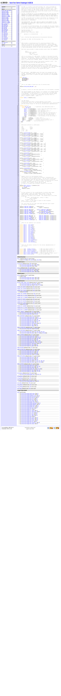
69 (36, 320)
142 (40, 373)
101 (24, 326)
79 (37, 328)
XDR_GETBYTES (5, 29)
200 (34, 340)
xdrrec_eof (30, 303)
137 (33, 377)
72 (27, 325)
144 (37, 407)
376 (35, 315)
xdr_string (31, 285)
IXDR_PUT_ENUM (5, 20)
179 (32, 361)
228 (45, 382)
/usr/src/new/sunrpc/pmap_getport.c (29, 454)
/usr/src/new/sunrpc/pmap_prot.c (28, 455)
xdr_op (3, 53)
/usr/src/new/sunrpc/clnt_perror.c (28, 446)
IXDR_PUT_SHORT (5, 23)
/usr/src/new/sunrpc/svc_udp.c (27, 375)
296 (37, 404)
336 (39, 370)
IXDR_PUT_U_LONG (6, 24)
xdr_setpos (4, 46)
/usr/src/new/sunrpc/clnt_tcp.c (27, 370)
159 (39, 362)
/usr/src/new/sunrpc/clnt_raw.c (27, 369)
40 (38, 446)
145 (40, 391)
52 (36, 471)
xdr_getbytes (5, 38)
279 (41, 334)
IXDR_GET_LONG (5, 14)
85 (37, 367)
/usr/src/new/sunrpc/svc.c (26, 459)
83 (37, 385)
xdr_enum (30, 280)
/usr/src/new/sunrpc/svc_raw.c (27, 394)
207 (26, 341)
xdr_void (30, 268)
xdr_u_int (30, 271)
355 (40, 424)
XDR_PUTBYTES (5, 34)
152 (31, 413)
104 (37, 419)
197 (37, 417)
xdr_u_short (31, 276)
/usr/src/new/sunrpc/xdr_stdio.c (28, 321)
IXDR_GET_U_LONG (6, 17)
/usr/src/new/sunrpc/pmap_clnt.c (28, 451)
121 (37, 394)
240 (37, 402)
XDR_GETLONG (4, 30)
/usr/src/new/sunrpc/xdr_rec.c (27, 320)
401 (37, 363)
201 (33, 352)
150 (40, 418)
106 (37, 369)
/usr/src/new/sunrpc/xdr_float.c (28, 382)
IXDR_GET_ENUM (5, 13)
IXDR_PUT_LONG (5, 21)
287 (37, 378)
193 (41, 381)
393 (35, 363)
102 (28, 317)
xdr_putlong (4, 44)
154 (29, 438)
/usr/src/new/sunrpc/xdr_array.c (28, 467)
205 (35, 345)
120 (35, 381)
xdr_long (30, 272)
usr (11, 2)
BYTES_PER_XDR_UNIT (6, 11)
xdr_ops (3, 50)
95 (37, 412)
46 (37, 450)
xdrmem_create (30, 297)
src (14, 2)
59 (37, 321)
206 (34, 343)
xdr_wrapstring (32, 286)
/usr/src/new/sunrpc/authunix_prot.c (29, 445)
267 (38, 368)
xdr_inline (4, 42)
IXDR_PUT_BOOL (5, 19)
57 (37, 319)
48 (37, 444)
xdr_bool (30, 279)
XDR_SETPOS (4, 36)
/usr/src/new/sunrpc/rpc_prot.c (27, 314)
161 (39, 410)
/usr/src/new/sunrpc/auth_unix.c (28, 368)
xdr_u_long (31, 273)
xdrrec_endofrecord (32, 301)
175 (37, 421)
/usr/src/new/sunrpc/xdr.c (26, 315)
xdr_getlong (4, 40)
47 (37, 448)
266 (36, 334)
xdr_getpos (4, 41)
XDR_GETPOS (4, 31)
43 (39, 453)
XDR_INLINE (4, 32)
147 (32, 384)
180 (30, 313)
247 (39, 309)
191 (37, 370)
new (18, 2)
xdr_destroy (4, 37)
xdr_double (31, 278)
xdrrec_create (30, 300)
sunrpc (24, 2)
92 (27, 308)
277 (39, 334)
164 (39, 381)
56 (39, 333)
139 (37, 381)
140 (37, 314)
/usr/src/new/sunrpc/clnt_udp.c (27, 371)
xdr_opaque (31, 284)
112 (39, 412)
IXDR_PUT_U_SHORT (6, 25)
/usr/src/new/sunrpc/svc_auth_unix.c (29, 333)
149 (39, 388)
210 (34, 350)
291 (35, 404)
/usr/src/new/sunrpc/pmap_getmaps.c (29, 453)
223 (43, 381)
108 (26, 309)
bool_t (3, 8)
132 (33, 405)
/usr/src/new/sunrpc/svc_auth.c (27, 460)
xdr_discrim (4, 49)
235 (33, 309)
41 (39, 445)
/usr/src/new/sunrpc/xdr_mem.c (28, 319)
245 (37, 309)
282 (35, 378)
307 (40, 387)
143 (37, 362)
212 (34, 355)
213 (26, 354)
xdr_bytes (30, 283)
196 (37, 395)
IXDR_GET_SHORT (5, 15)
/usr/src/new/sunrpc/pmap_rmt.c (28, 391)
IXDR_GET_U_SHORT (6, 18)
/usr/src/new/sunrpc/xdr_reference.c (29, 472)
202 (37, 409)
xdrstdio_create (31, 299)
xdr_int (30, 270)
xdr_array (30, 282)
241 (37, 408)
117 (37, 382)
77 (37, 327)
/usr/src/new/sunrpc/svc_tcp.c (27, 374)
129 (30, 427)
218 (31, 309)
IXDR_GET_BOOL (5, 12)
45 (37, 469)
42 (37, 443)
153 (37, 390)
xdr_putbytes (5, 43)
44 (36, 462)
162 (32, 365)
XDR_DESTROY (4, 28)
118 (39, 419)
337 (37, 371)
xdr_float (30, 277)
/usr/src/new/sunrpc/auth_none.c (28, 367)
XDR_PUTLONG (4, 35)
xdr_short (30, 274)
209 (33, 349)
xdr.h (30, 2)
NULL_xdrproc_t (5, 26)
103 (24, 309)
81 (36, 332)
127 (33, 380)
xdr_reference (31, 289)
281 (38, 430)
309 (40, 368)
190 (37, 389)
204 (34, 338)
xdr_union (30, 288)
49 (36, 463)
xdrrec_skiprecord (31, 302)
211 (35, 357)
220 (43, 410)
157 (31, 397)
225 (43, 382)
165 (30, 422)
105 (37, 388)
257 (38, 415)
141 (37, 410)
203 (29, 309)
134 (30, 436)
